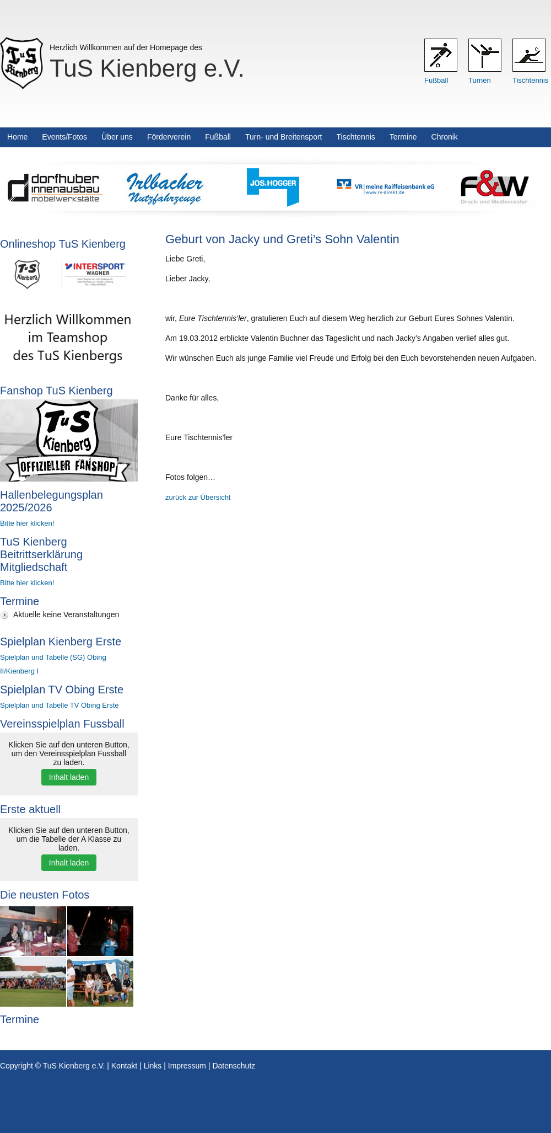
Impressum (187, 1065)
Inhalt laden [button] (69, 777)
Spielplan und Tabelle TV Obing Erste (59, 705)
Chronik (444, 136)
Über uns (117, 136)
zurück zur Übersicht (197, 497)
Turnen (479, 80)
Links (153, 1065)
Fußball (436, 80)
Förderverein (169, 136)
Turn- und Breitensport (283, 136)
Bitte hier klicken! (27, 523)
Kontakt (124, 1065)
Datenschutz (233, 1065)
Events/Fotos (64, 136)
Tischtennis (530, 80)
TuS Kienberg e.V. (147, 68)
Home (17, 136)
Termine (403, 136)
